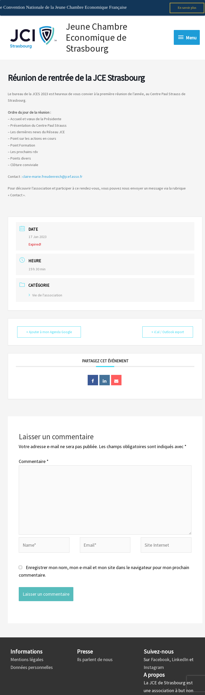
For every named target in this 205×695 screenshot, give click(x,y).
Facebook (160, 654)
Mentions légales (26, 654)
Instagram (154, 661)
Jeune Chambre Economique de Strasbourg (96, 31)
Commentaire (34, 456)
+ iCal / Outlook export (167, 326)
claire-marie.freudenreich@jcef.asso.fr (52, 171)
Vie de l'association (45, 289)
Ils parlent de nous (95, 654)
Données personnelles (31, 661)
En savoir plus (187, 7)
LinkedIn (180, 654)
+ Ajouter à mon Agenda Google (49, 326)
